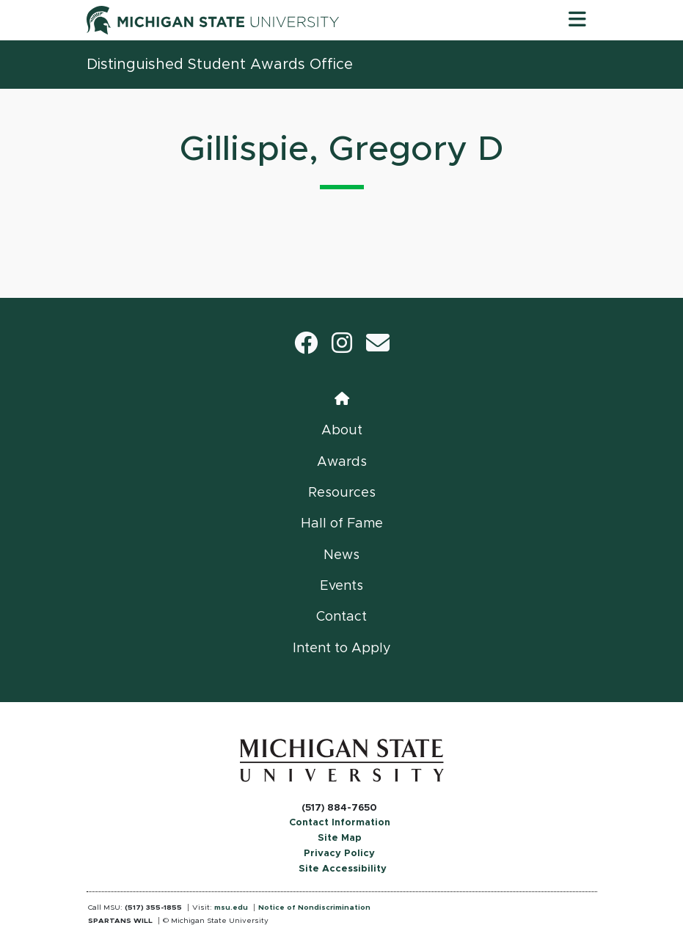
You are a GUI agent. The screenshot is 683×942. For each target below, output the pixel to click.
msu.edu (231, 907)
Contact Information (339, 823)
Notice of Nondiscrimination (314, 907)
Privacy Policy (339, 853)
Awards (342, 462)
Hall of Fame (342, 523)
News (341, 555)
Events (341, 586)
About (341, 430)
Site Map (340, 838)
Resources (342, 493)
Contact (341, 617)
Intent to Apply (342, 648)
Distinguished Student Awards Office (220, 64)
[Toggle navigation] (577, 20)
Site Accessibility (343, 869)
